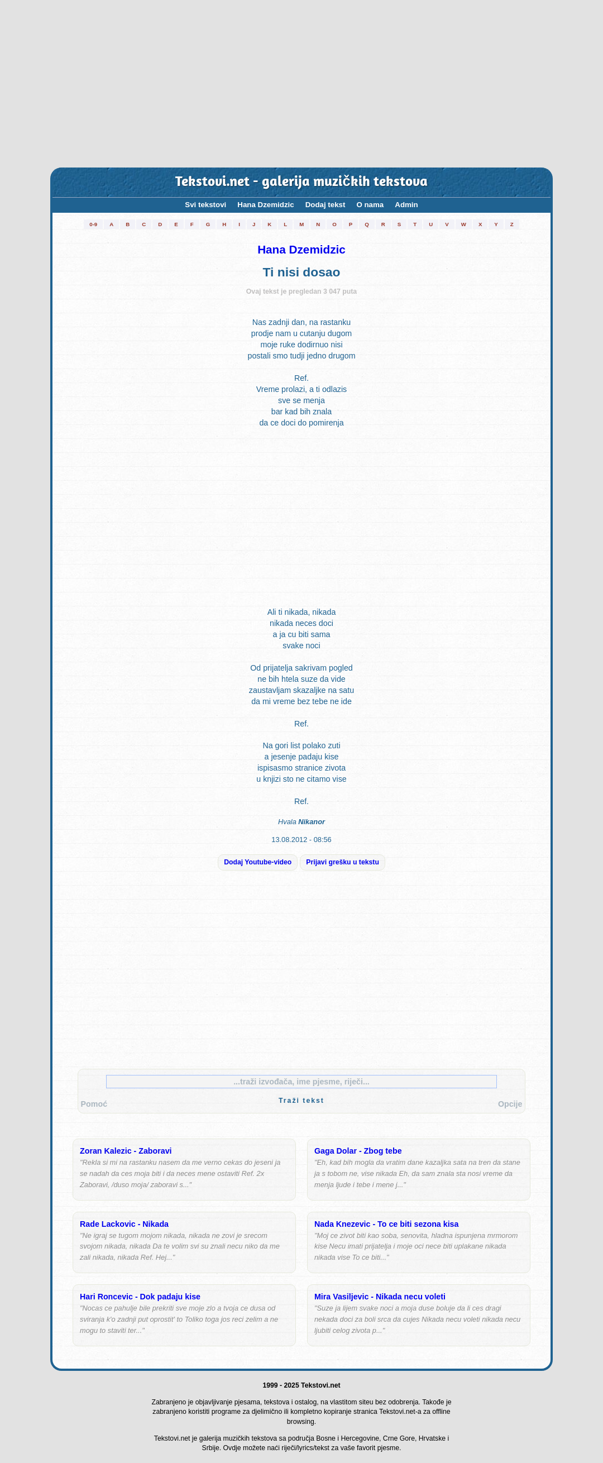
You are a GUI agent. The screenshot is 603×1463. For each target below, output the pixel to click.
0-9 (93, 224)
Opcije (510, 1103)
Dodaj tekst (325, 204)
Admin (406, 204)
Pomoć (94, 1103)
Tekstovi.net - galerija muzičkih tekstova (301, 182)
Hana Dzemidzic (265, 204)
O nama (370, 204)
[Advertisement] (301, 84)
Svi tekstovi (205, 204)
